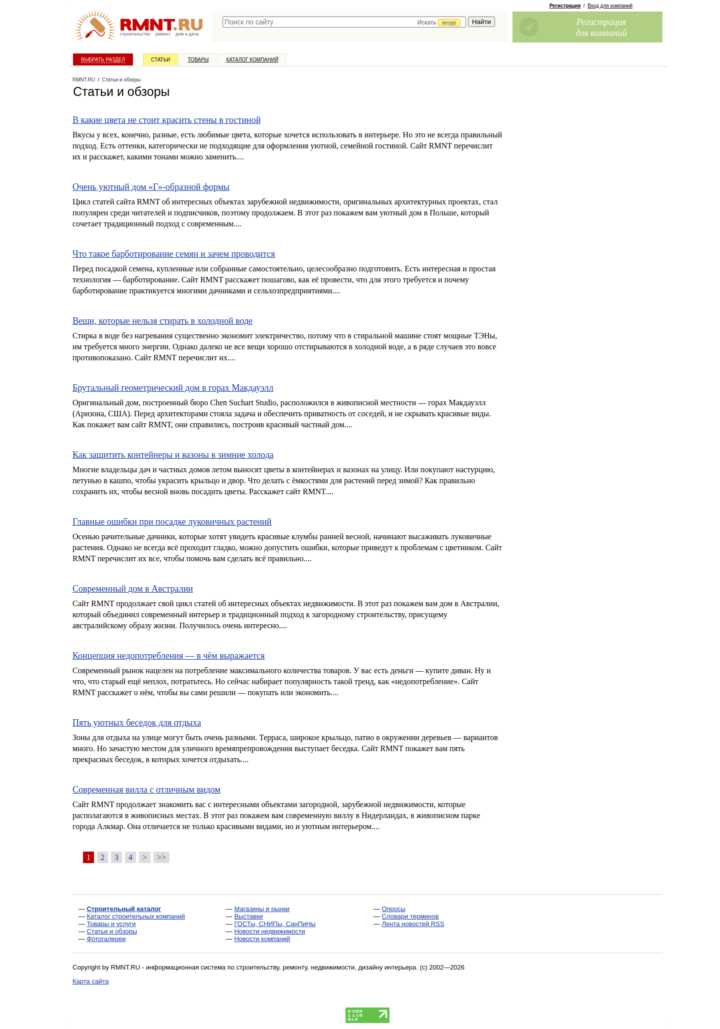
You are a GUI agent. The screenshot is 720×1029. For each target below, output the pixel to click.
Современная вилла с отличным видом (146, 790)
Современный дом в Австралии (132, 589)
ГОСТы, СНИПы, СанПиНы (275, 924)
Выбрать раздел (103, 59)
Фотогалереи (106, 939)
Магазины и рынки (262, 909)
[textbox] (344, 21)
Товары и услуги (111, 924)
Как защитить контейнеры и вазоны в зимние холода (173, 455)
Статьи (160, 59)
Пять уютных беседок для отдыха (136, 723)
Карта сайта (90, 981)
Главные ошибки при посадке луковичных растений (172, 522)
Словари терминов (410, 916)
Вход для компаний (610, 5)
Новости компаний (262, 939)
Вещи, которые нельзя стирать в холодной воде (162, 321)
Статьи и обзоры (111, 931)
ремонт (163, 33)
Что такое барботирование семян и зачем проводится (173, 254)
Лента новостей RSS (413, 924)
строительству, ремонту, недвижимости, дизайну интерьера (326, 967)
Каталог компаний (252, 59)
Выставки (248, 916)
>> (161, 857)
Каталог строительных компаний (135, 916)
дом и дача (187, 33)
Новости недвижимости (269, 931)
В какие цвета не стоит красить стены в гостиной (166, 120)
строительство (135, 33)
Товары (198, 59)
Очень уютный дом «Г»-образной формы (151, 187)
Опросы (393, 909)
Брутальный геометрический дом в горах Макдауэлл (173, 388)
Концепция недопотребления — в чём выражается (168, 656)
